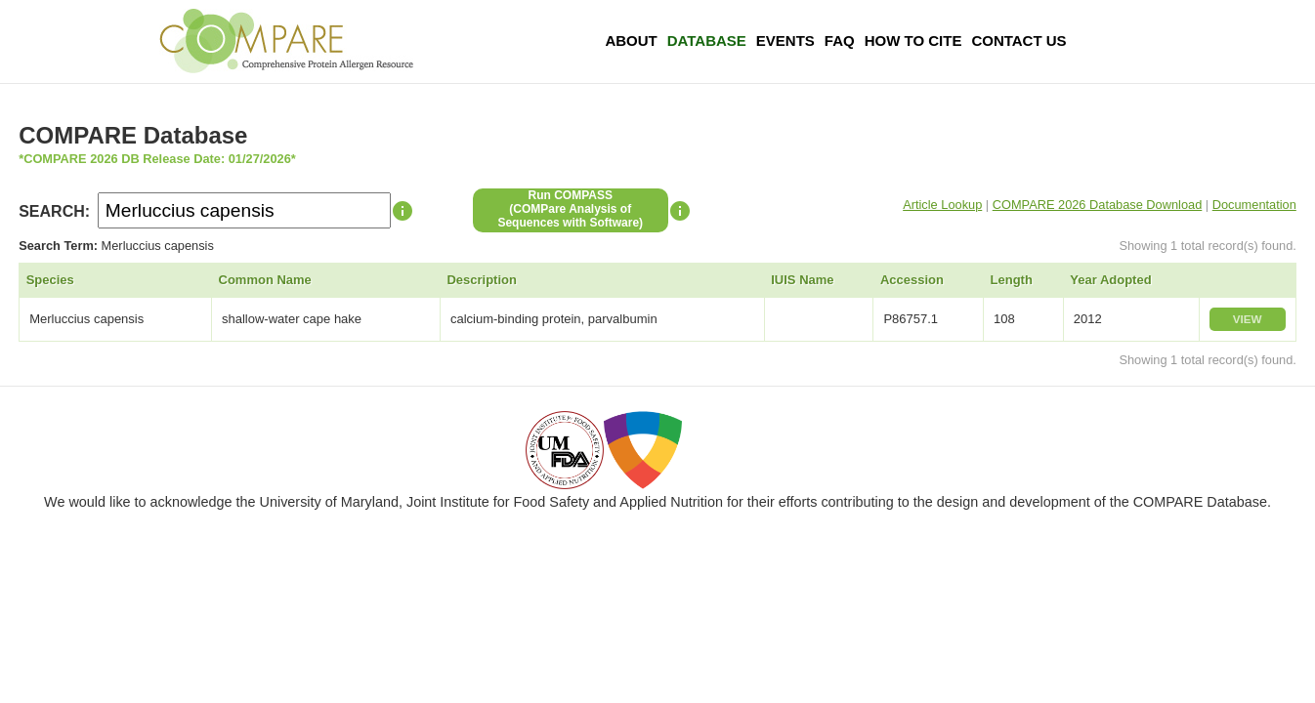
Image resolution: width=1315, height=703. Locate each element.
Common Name (265, 279)
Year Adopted (1110, 279)
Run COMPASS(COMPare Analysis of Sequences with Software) (570, 208)
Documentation (1254, 204)
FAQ (840, 40)
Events (785, 40)
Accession (912, 279)
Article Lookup (942, 204)
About (631, 40)
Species (50, 279)
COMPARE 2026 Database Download (1098, 204)
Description (481, 279)
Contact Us (1018, 40)
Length (1012, 279)
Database (706, 40)
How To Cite (913, 40)
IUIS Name (802, 279)
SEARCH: (54, 211)
